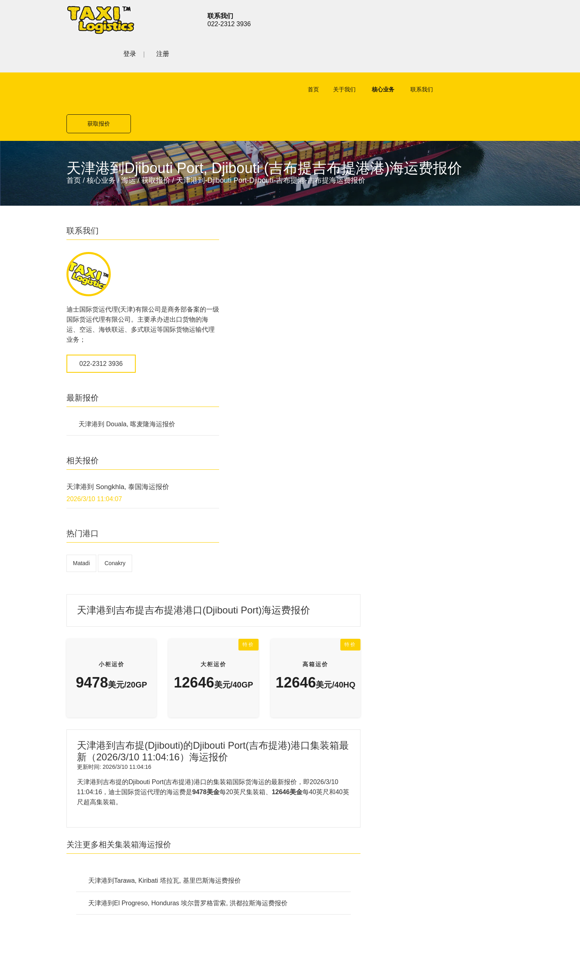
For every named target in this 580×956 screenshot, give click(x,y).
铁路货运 (208, 663)
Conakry (114, 496)
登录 (474, 18)
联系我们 (411, 57)
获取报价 (481, 57)
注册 (507, 18)
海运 (128, 113)
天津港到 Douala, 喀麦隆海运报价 (127, 357)
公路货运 (208, 649)
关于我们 (334, 57)
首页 (303, 57)
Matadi (81, 496)
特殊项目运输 (214, 677)
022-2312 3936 (101, 296)
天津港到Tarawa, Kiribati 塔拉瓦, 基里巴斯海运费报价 (317, 445)
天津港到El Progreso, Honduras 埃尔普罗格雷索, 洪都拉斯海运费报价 (341, 468)
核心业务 (373, 57)
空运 (201, 620)
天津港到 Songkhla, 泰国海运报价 (117, 420)
